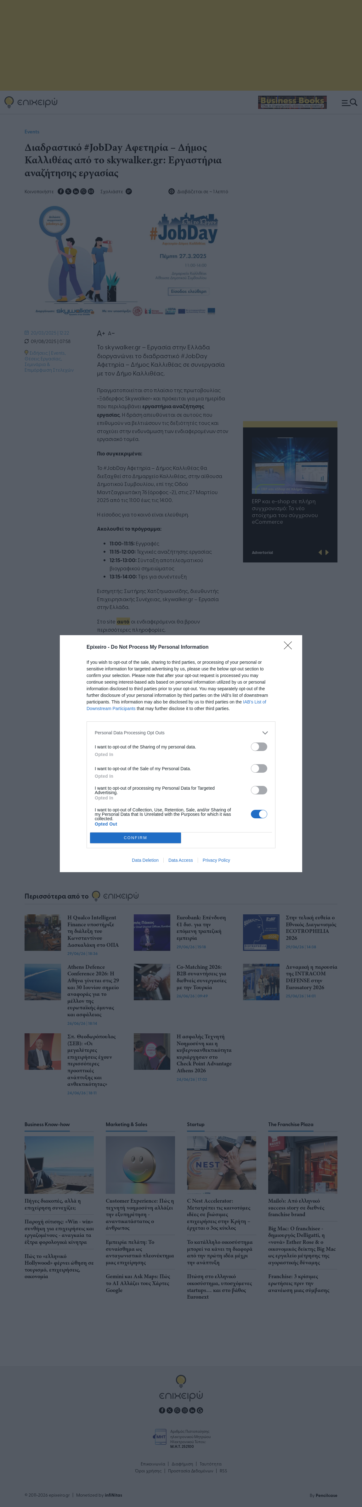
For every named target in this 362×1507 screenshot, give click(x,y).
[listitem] (181, 732)
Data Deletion (145, 860)
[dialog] (181, 753)
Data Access (180, 860)
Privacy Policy (216, 860)
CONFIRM (135, 837)
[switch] (259, 746)
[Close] (290, 647)
